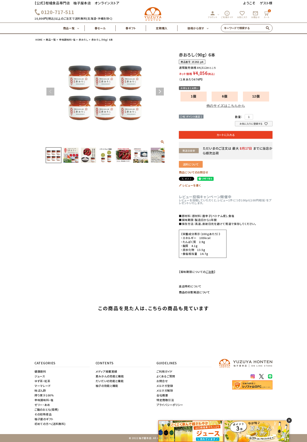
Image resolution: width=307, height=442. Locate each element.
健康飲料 (40, 371)
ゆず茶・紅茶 (42, 381)
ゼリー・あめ (42, 405)
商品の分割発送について (194, 292)
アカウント (212, 14)
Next (160, 92)
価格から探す (195, 28)
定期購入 (166, 28)
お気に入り (242, 14)
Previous (50, 92)
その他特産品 (43, 414)
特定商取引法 (165, 400)
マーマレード (43, 386)
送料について (191, 164)
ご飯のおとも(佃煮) (47, 409)
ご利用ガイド (227, 14)
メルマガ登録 (164, 386)
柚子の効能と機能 (107, 386)
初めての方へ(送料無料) (50, 424)
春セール (105, 28)
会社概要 (162, 395)
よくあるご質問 (165, 376)
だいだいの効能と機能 (110, 381)
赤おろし (83, 39)
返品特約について (190, 286)
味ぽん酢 (40, 390)
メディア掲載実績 (106, 371)
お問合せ (255, 14)
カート (267, 14)
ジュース (40, 376)
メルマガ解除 (164, 390)
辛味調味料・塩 (67, 39)
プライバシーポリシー (169, 405)
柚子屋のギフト (44, 419)
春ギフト (136, 28)
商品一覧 (74, 28)
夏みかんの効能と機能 (110, 376)
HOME (39, 39)
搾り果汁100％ (44, 395)
